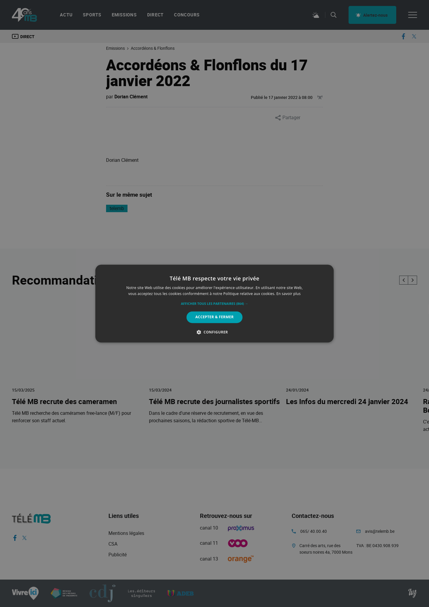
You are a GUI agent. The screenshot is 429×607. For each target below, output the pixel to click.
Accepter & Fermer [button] (214, 317)
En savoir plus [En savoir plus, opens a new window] (288, 293)
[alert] (214, 303)
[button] (214, 304)
